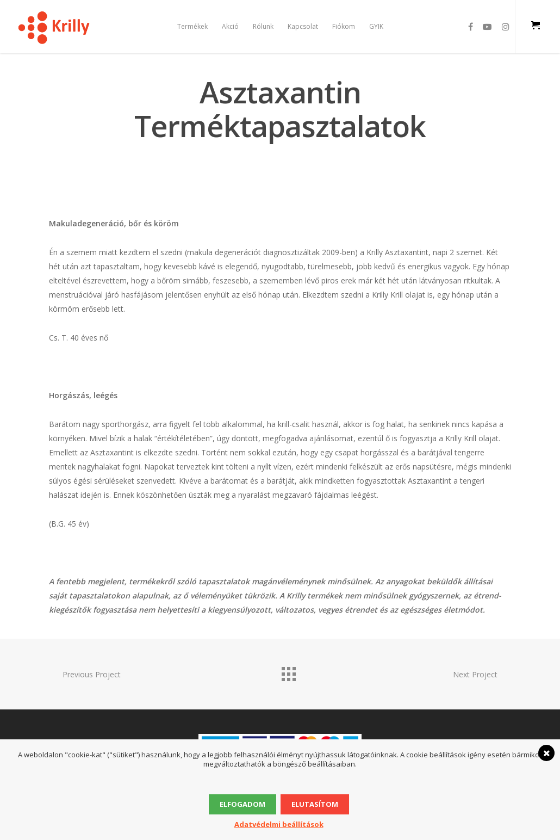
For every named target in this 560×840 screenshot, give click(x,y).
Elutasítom (314, 804)
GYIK (376, 26)
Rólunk (263, 26)
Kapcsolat (303, 26)
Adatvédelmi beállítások (278, 824)
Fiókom (343, 26)
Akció (230, 26)
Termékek (192, 26)
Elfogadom (242, 804)
